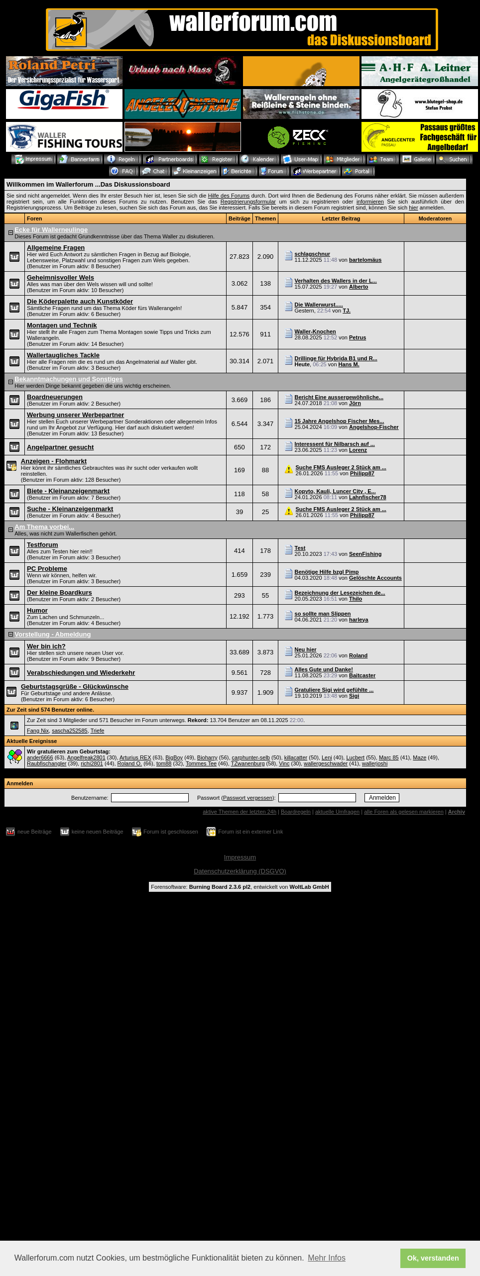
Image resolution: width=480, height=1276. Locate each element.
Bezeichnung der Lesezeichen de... (340, 593)
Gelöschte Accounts (375, 578)
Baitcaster (362, 675)
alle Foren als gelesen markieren (404, 812)
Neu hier (306, 649)
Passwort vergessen (247, 798)
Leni (327, 757)
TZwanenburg (248, 763)
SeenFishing (365, 554)
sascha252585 (70, 731)
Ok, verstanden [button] (433, 1258)
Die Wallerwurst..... (319, 305)
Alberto (358, 287)
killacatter (295, 757)
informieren (370, 202)
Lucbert (355, 757)
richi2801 (92, 763)
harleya (358, 620)
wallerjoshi (374, 763)
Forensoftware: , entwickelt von (240, 887)
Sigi (354, 696)
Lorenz (358, 450)
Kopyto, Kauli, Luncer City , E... (335, 491)
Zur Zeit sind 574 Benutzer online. (50, 710)
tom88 (164, 763)
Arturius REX (135, 757)
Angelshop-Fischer (374, 427)
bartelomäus (365, 260)
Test (300, 548)
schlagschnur (313, 254)
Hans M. (349, 364)
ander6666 (40, 757)
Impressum (240, 857)
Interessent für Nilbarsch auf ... (335, 444)
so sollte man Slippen (323, 614)
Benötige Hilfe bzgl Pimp (327, 572)
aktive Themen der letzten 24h (239, 812)
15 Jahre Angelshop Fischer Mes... (339, 421)
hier (413, 208)
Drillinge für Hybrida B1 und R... (336, 358)
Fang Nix (38, 731)
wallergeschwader (326, 763)
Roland (358, 655)
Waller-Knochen (315, 331)
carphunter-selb (251, 757)
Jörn (355, 403)
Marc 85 (389, 757)
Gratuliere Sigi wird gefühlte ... (334, 690)
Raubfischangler (47, 763)
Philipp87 (362, 473)
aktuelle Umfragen (337, 812)
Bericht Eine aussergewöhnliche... (339, 397)
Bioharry (207, 757)
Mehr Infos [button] (327, 1258)
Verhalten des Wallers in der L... (336, 281)
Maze (419, 757)
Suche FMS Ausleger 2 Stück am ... (341, 467)
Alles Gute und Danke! (324, 669)
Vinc (284, 763)
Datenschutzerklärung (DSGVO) (240, 871)
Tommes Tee (201, 763)
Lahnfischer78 (367, 497)
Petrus (357, 337)
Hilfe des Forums (229, 196)
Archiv (456, 812)
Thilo (355, 599)
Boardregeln (296, 812)
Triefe (98, 731)
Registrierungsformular (248, 202)
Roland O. (130, 763)
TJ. (347, 311)
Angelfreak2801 (86, 757)
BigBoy (174, 757)
